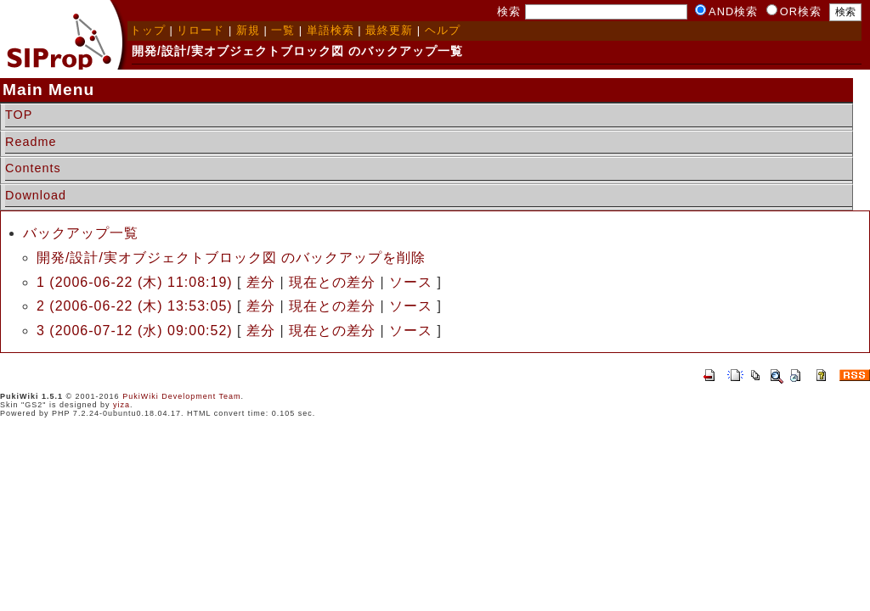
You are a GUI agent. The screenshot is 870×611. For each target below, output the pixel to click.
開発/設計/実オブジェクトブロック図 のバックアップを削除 (231, 257)
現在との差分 (332, 282)
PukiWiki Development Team (181, 396)
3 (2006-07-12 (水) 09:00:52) (135, 330)
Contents (33, 168)
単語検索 (330, 30)
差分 (260, 282)
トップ (148, 30)
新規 (248, 30)
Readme (30, 142)
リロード (200, 30)
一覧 (283, 30)
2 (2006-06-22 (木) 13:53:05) (135, 306)
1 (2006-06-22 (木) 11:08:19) (135, 282)
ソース (410, 282)
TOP (18, 114)
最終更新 (389, 30)
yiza (121, 405)
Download (35, 195)
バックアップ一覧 (80, 233)
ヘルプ (442, 30)
